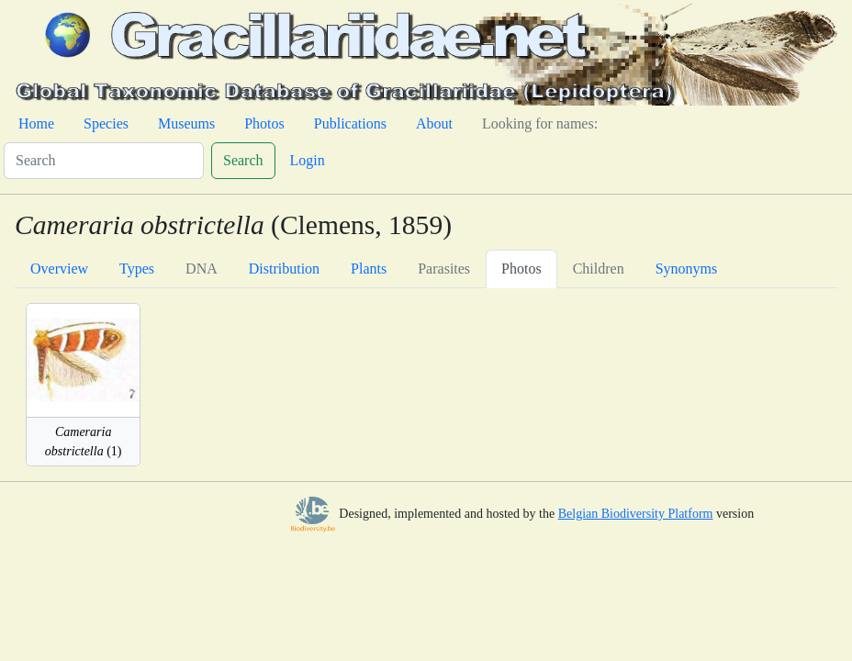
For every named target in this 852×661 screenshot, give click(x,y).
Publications (350, 123)
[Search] (104, 160)
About (434, 123)
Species (106, 123)
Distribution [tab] (284, 268)
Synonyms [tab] (687, 268)
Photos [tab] (521, 268)
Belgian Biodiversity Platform (635, 514)
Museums (186, 123)
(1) (83, 441)
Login (307, 160)
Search (243, 160)
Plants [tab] (369, 268)
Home (36, 123)
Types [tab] (136, 268)
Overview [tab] (59, 268)
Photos (264, 123)
